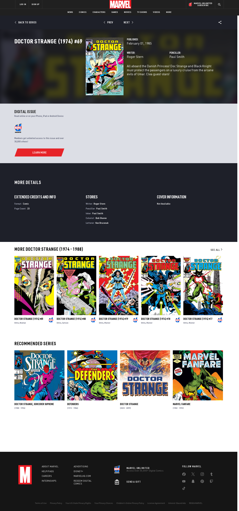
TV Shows (142, 12)
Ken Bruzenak (101, 254)
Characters (99, 12)
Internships (49, 481)
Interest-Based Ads (177, 503)
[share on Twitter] (193, 474)
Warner (107, 354)
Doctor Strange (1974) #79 (113, 350)
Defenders (73, 436)
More (169, 12)
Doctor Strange (129, 436)
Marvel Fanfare (181, 436)
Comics (82, 12)
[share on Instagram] (202, 474)
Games (114, 12)
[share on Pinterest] (202, 482)
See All (217, 281)
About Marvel (50, 466)
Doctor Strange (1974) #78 (155, 350)
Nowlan (23, 354)
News (70, 12)
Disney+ (78, 471)
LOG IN (23, 4)
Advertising (81, 466)
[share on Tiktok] (184, 489)
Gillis (16, 354)
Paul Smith (152, 71)
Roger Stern (85, 71)
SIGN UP (35, 4)
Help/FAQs (48, 471)
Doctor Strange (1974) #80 (71, 350)
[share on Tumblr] (211, 474)
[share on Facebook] (184, 475)
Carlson (65, 354)
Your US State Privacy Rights (78, 503)
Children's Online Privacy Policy (130, 503)
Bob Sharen (101, 249)
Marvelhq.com (82, 476)
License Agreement (156, 503)
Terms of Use (41, 503)
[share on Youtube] (184, 482)
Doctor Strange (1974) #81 (28, 350)
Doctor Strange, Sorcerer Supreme (34, 436)
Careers (47, 476)
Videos (156, 12)
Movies (127, 12)
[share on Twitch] (211, 482)
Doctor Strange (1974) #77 (197, 350)
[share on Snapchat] (193, 482)
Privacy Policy (56, 503)
